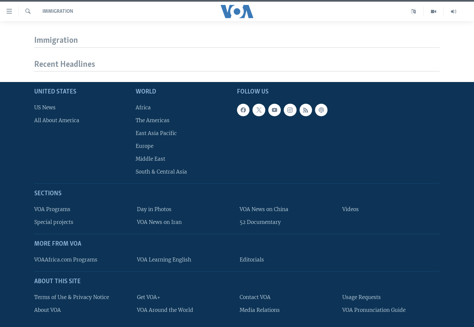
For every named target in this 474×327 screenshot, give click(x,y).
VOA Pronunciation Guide (374, 310)
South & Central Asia (161, 172)
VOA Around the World (165, 310)
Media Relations (260, 310)
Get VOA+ (148, 297)
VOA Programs (52, 209)
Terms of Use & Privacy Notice (71, 297)
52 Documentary (260, 222)
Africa (143, 107)
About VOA (47, 310)
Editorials (252, 260)
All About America (56, 120)
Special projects (53, 222)
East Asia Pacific (156, 133)
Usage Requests (361, 297)
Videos (350, 209)
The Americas (153, 120)
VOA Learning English (164, 260)
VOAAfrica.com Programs (65, 260)
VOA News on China (264, 209)
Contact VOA (255, 297)
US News (45, 107)
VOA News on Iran (159, 222)
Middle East (150, 159)
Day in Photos (154, 209)
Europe (144, 146)
